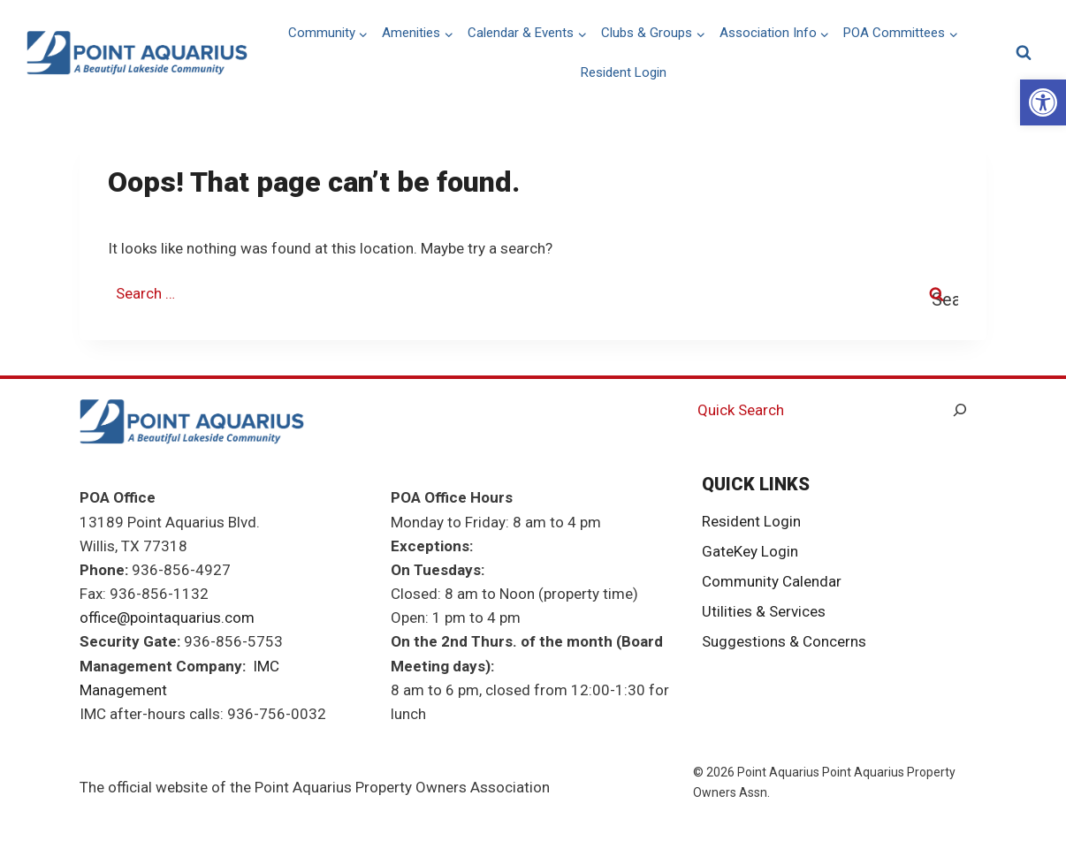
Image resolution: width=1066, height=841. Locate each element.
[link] (1043, 102)
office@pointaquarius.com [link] (167, 617)
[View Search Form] (1023, 53)
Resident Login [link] (623, 72)
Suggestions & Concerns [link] (784, 641)
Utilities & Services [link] (764, 611)
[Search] (959, 410)
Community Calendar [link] (771, 581)
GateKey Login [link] (750, 551)
